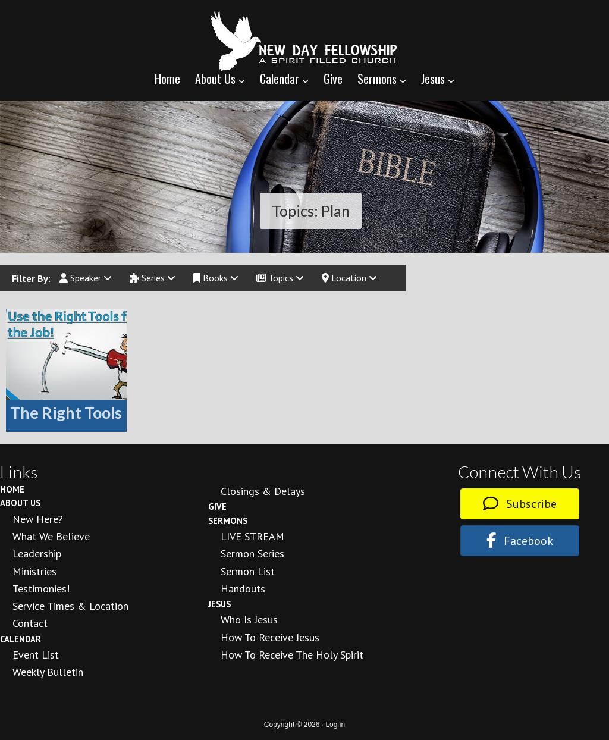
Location (349, 278)
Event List (35, 654)
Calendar (20, 639)
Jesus (219, 604)
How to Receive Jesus (270, 637)
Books (215, 278)
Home (12, 489)
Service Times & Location (70, 606)
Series (152, 278)
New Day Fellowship (304, 41)
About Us (20, 503)
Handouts (243, 588)
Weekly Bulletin (47, 672)
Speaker (85, 278)
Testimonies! (41, 588)
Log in (335, 724)
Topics (280, 278)
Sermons (227, 520)
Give (217, 506)
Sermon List (248, 571)
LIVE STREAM (252, 536)
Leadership (36, 553)
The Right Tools (66, 412)
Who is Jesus (249, 619)
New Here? (37, 519)
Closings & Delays (263, 491)
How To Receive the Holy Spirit (292, 654)
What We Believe (51, 536)
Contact (30, 623)
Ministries (34, 571)
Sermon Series (252, 553)
